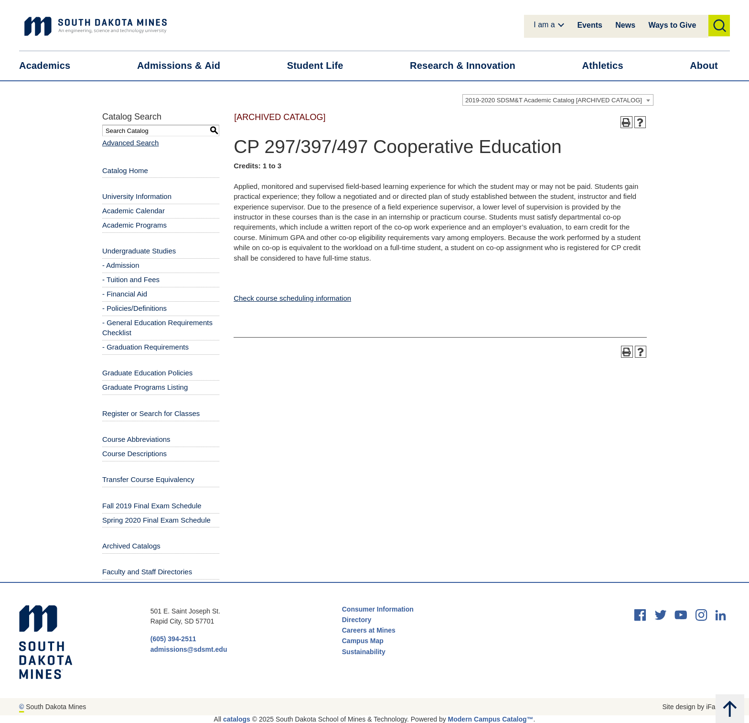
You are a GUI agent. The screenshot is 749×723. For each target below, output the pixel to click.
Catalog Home (125, 170)
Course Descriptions (134, 453)
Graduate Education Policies (147, 373)
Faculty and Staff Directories (147, 572)
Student (321, 65)
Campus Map (363, 641)
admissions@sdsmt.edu (188, 649)
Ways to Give (672, 25)
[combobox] (557, 100)
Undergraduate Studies (139, 251)
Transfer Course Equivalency (148, 479)
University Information (136, 196)
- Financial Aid (124, 294)
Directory (356, 620)
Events (589, 25)
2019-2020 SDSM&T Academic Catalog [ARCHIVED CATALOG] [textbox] (553, 100)
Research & (468, 65)
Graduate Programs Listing (145, 387)
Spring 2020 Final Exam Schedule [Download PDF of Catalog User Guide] (156, 520)
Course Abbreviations (136, 439)
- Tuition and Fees (131, 279)
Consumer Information (378, 609)
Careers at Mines (369, 630)
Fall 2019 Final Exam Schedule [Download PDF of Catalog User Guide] (152, 506)
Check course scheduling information (292, 298)
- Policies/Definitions (134, 308)
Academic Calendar (133, 211)
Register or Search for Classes (151, 413)
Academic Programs (134, 225)
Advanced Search (130, 143)
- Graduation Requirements (145, 347)
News (625, 25)
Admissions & (184, 65)
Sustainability (364, 652)
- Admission (120, 265)
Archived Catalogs (131, 546)
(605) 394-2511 (173, 639)
